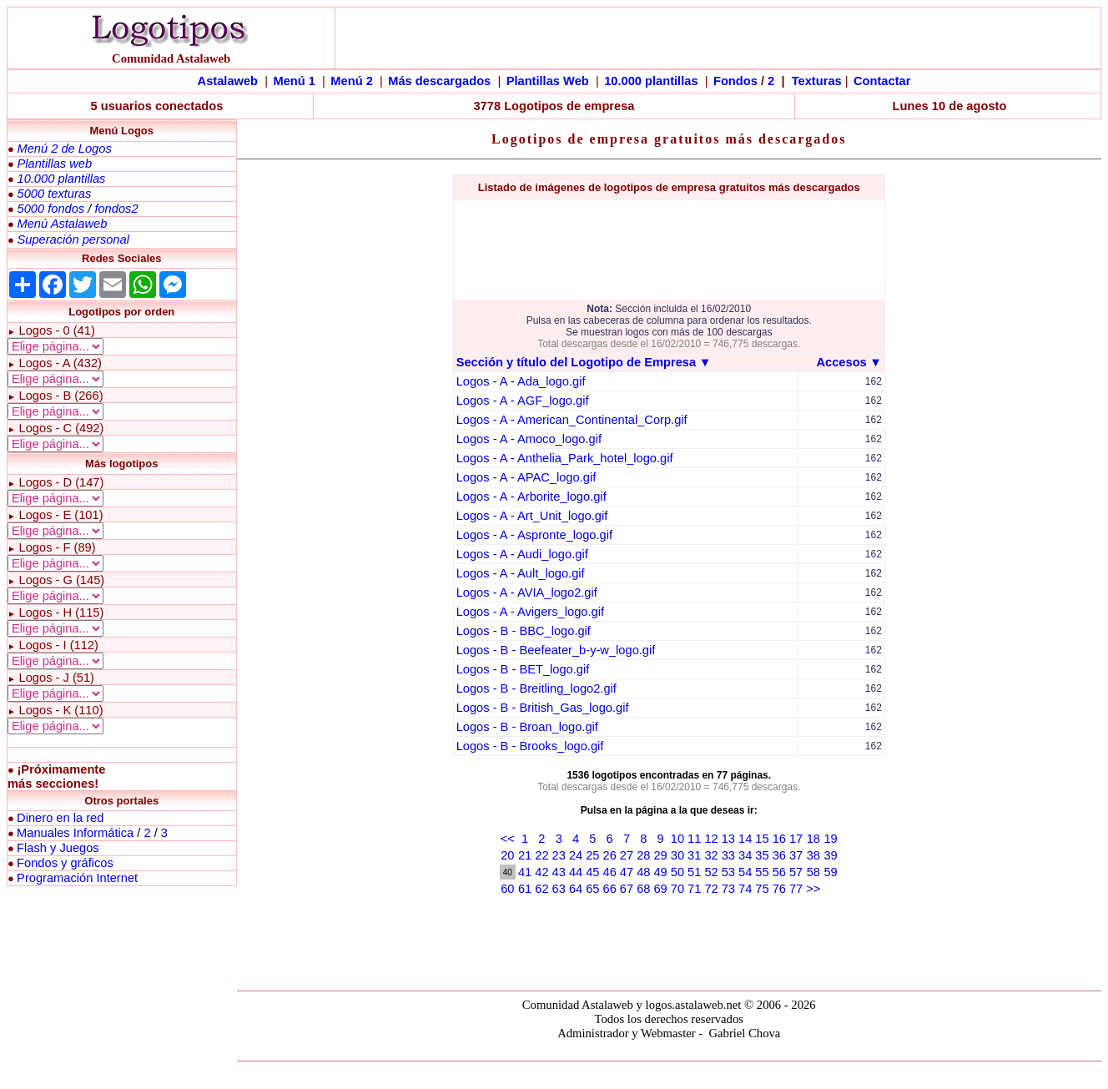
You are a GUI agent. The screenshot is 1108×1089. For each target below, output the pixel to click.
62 (541, 888)
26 (610, 855)
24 (575, 855)
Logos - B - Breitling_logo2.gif (536, 688)
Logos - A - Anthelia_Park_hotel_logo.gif (564, 458)
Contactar (882, 81)
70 (677, 888)
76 (779, 888)
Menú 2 (351, 81)
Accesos (841, 362)
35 (761, 855)
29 (660, 855)
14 (745, 838)
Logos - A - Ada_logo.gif (521, 381)
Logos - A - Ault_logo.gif (520, 573)
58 (813, 872)
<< (508, 838)
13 (728, 838)
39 (830, 855)
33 (728, 855)
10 (677, 838)
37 (796, 855)
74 (745, 888)
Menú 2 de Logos (64, 148)
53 (728, 872)
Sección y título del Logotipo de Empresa (576, 362)
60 (507, 888)
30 (677, 855)
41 (524, 872)
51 (694, 872)
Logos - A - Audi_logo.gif (522, 554)
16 (779, 838)
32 (711, 855)
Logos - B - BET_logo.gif (523, 669)
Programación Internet (77, 878)
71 (694, 888)
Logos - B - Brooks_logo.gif (530, 746)
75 (761, 888)
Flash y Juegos (58, 848)
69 (660, 888)
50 (677, 872)
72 (711, 888)
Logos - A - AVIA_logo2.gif (526, 592)
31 (694, 855)
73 (728, 888)
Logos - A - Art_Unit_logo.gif (532, 515)
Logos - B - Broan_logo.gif (527, 727)
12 (711, 838)
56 (779, 872)
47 (626, 872)
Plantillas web (54, 163)
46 (610, 872)
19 (830, 838)
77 (796, 888)
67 (626, 888)
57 (796, 872)
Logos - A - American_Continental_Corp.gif (571, 419)
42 (541, 872)
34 (745, 855)
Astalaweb (228, 81)
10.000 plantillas (651, 81)
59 (830, 872)
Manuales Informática (75, 832)
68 (643, 888)
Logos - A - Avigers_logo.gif (530, 611)
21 (524, 855)
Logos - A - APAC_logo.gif (526, 477)
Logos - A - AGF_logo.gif (522, 400)
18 (813, 838)
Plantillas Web (547, 81)
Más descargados (439, 81)
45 (592, 872)
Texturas (817, 81)
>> (813, 888)
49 (660, 872)
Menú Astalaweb (62, 223)
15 (761, 838)
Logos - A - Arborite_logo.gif (531, 496)
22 (541, 855)
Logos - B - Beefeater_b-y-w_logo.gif (556, 650)
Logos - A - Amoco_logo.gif (529, 439)
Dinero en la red (60, 817)
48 (643, 872)
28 (643, 855)
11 (694, 838)
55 (761, 872)
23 (559, 855)
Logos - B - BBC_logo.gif (523, 631)
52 (711, 872)
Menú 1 (294, 81)
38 (813, 855)
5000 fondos (50, 208)
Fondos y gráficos (65, 863)
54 (745, 872)
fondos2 (116, 208)
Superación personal (72, 239)
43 (559, 872)
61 (524, 888)
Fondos (735, 81)
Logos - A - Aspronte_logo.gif (534, 535)
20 (507, 855)
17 (796, 838)
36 (779, 855)
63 (559, 888)
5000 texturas (54, 193)
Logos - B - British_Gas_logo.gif (542, 707)
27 (626, 855)
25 (592, 855)
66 (610, 888)
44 (575, 872)
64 (575, 888)
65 (592, 888)
